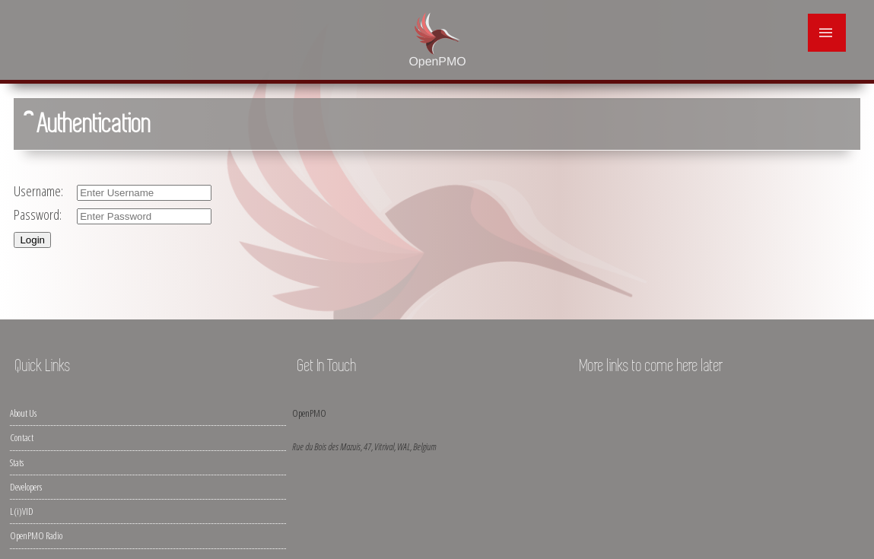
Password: (39, 214)
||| (827, 32)
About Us (23, 413)
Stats (17, 462)
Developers (26, 487)
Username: (40, 190)
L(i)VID (21, 511)
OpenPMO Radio (36, 535)
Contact (21, 437)
